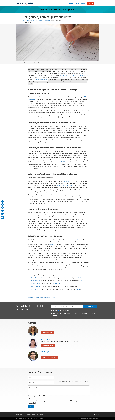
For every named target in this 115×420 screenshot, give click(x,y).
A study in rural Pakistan (64, 185)
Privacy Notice (43, 399)
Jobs (37, 414)
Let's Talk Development (63, 10)
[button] (97, 3)
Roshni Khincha (34, 20)
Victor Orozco (35, 289)
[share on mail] (2, 201)
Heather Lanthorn (36, 283)
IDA (31, 418)
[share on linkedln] (2, 211)
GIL (79, 286)
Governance (37, 297)
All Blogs (71, 3)
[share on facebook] (2, 204)
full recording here (41, 80)
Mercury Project (57, 283)
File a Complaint (96, 414)
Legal (17, 414)
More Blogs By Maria (47, 332)
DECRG (81, 281)
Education (30, 297)
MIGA (37, 418)
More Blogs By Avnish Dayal (49, 357)
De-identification (63, 162)
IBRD (28, 418)
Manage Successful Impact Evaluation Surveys (74, 75)
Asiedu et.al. (53, 244)
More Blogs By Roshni (48, 345)
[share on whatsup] (2, 214)
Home (65, 3)
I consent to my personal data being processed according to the (74, 314)
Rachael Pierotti (35, 286)
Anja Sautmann (35, 281)
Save (31, 406)
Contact (83, 3)
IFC (34, 418)
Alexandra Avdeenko (37, 278)
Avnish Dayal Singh (44, 20)
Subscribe (90, 306)
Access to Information (30, 414)
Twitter (79, 240)
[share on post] (2, 207)
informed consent (68, 181)
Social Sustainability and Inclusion (48, 297)
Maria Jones (26, 20)
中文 (68, 310)
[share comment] (2, 217)
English (29, 22)
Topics (77, 3)
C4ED (79, 278)
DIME (78, 289)
